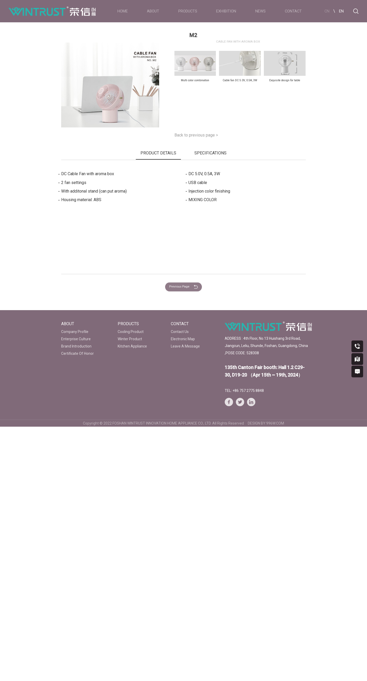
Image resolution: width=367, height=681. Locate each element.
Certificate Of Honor (77, 353)
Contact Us (180, 332)
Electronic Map (183, 339)
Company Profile (74, 332)
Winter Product (130, 339)
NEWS (260, 11)
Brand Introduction (76, 346)
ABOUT (153, 11)
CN (326, 11)
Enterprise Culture (76, 339)
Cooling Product (131, 332)
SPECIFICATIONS (210, 153)
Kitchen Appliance (132, 346)
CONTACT (293, 11)
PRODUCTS (187, 11)
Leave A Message (185, 346)
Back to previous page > (196, 135)
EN (341, 11)
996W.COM (275, 423)
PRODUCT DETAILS (158, 153)
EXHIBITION (226, 11)
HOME (122, 11)
